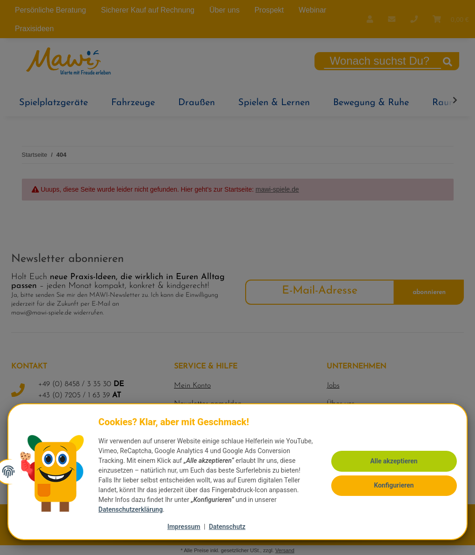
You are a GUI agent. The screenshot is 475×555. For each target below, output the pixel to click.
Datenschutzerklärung (133, 509)
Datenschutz (227, 526)
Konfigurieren (391, 479)
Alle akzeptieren (391, 457)
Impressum (184, 526)
